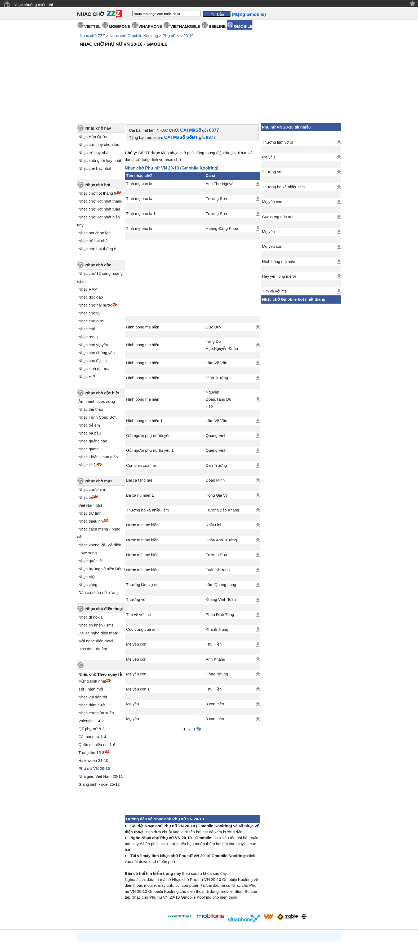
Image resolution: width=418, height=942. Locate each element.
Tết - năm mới (90, 644)
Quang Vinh (216, 390)
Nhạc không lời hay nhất (99, 115)
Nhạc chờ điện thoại (104, 563)
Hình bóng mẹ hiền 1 (144, 376)
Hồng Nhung (217, 629)
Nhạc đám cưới (91, 660)
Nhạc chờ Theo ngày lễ (100, 629)
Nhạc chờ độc (98, 220)
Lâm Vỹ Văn (216, 318)
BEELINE (217, 26)
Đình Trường (217, 333)
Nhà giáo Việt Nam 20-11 (100, 731)
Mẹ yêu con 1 (138, 644)
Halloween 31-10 (93, 715)
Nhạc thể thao (90, 364)
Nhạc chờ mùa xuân (96, 668)
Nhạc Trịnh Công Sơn (97, 372)
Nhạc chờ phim (91, 444)
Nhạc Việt (86, 531)
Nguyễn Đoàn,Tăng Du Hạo (219, 354)
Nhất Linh (214, 480)
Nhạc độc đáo (90, 252)
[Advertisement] (209, 63)
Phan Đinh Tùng (220, 570)
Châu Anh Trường (221, 495)
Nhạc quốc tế (90, 516)
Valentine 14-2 (91, 676)
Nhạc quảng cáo (92, 396)
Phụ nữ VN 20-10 (177, 35)
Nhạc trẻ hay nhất (93, 107)
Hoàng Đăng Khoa (222, 183)
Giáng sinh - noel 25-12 (99, 739)
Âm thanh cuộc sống (96, 356)
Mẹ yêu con (136, 599)
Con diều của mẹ (141, 420)
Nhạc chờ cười (91, 276)
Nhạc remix (88, 292)
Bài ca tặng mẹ (139, 435)
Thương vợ (135, 554)
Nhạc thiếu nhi (91, 476)
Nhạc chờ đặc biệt (102, 348)
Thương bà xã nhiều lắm (147, 465)
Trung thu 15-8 (91, 707)
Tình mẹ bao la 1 (140, 169)
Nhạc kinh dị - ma (93, 323)
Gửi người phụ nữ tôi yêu (148, 390)
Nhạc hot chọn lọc (94, 188)
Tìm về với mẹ (138, 570)
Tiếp (197, 684)
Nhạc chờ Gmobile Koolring (133, 35)
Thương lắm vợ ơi (141, 540)
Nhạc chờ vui (89, 268)
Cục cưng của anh (142, 584)
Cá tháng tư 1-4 (92, 691)
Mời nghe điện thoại (95, 596)
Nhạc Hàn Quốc (92, 91)
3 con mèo (215, 659)
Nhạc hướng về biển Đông (101, 524)
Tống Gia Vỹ (217, 450)
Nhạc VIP (86, 331)
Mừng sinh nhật (92, 636)
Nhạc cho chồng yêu (96, 307)
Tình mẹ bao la (139, 139)
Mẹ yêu (132, 659)
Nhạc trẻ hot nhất (93, 196)
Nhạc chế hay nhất (94, 123)
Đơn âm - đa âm (92, 604)
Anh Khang (215, 614)
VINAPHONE (150, 26)
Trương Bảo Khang (222, 465)
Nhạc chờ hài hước (95, 260)
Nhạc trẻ (85, 452)
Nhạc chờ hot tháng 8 (97, 204)
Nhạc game (88, 404)
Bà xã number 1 (140, 450)
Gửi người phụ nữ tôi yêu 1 (150, 405)
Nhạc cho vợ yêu (93, 300)
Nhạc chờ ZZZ (92, 35)
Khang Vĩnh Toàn (221, 554)
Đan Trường (216, 420)
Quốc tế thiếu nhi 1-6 (96, 699)
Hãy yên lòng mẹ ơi (279, 231)
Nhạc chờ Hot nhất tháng (100, 156)
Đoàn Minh (215, 435)
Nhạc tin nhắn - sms (96, 580)
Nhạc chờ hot (97, 140)
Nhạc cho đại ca (92, 315)
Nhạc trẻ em (89, 380)
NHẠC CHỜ (90, 14)
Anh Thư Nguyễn (221, 139)
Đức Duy (213, 282)
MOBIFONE (119, 26)
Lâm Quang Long (221, 540)
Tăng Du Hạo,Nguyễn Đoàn (222, 299)
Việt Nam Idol (90, 460)
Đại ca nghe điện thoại (98, 588)
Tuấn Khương (218, 525)
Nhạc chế (86, 284)
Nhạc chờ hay (98, 83)
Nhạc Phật (87, 420)
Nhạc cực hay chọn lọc (98, 99)
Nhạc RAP (87, 244)
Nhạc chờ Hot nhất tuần (99, 164)
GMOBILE (243, 26)
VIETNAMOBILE (185, 26)
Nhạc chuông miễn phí (33, 4)
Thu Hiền (214, 599)
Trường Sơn (216, 154)
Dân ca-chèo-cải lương (98, 547)
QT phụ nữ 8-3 (91, 684)
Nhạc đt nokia (90, 572)
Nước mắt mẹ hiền (142, 480)
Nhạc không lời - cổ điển (99, 500)
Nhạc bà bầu (89, 388)
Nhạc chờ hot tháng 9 (97, 148)
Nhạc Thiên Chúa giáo (98, 412)
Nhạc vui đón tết (92, 652)
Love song (87, 508)
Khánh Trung (217, 584)
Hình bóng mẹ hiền (142, 282)
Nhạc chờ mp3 (98, 436)
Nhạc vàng (87, 539)
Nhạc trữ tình (89, 468)
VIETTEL (92, 26)
